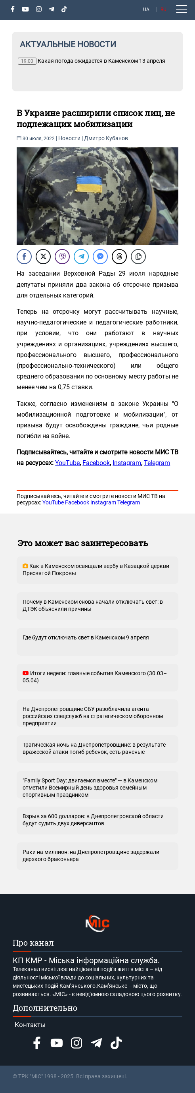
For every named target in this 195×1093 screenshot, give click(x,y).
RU (163, 9)
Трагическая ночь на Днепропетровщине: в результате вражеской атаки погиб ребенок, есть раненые (94, 748)
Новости (69, 138)
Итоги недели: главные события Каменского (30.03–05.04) (95, 677)
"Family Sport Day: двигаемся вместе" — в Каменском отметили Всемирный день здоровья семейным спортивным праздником (90, 787)
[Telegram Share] (81, 256)
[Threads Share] (119, 256)
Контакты (30, 1025)
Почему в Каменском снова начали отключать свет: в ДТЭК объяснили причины (93, 605)
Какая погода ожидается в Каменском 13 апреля (91, 61)
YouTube (67, 463)
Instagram (127, 463)
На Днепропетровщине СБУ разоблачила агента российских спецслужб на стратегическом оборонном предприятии (93, 716)
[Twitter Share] (43, 256)
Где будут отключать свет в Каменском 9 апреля (86, 637)
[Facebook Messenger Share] (100, 256)
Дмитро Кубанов (106, 138)
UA (146, 9)
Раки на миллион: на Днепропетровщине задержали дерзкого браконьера (91, 855)
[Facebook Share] (24, 256)
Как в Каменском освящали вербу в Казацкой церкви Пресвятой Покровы (96, 569)
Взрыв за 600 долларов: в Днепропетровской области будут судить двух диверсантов (93, 820)
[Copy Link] (138, 256)
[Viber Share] (62, 256)
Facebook (96, 463)
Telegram (157, 463)
